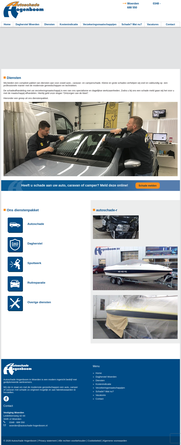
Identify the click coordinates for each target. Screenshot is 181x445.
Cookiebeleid (94, 440)
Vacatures (153, 24)
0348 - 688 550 (17, 422)
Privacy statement (47, 440)
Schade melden (148, 185)
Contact (170, 24)
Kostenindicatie (69, 24)
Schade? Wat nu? (132, 24)
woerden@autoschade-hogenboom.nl (28, 425)
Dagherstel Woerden (27, 24)
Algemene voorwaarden (115, 440)
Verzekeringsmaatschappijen (100, 24)
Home (7, 24)
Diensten (49, 24)
